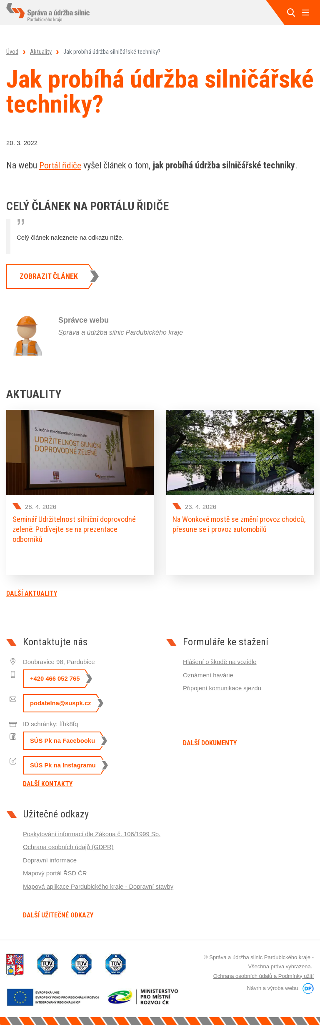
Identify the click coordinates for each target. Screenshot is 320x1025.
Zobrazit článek (49, 276)
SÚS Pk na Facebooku (63, 739)
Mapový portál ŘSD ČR (55, 871)
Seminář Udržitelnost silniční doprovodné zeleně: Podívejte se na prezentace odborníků (74, 529)
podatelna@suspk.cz (61, 702)
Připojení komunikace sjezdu (222, 686)
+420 (55, 677)
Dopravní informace (50, 858)
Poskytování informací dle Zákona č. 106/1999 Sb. (92, 832)
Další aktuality (31, 592)
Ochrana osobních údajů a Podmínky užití (263, 974)
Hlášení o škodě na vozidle (220, 660)
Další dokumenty (210, 742)
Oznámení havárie (208, 673)
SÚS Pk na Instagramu (63, 764)
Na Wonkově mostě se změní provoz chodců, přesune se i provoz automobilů (238, 524)
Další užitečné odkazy (58, 913)
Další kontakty (47, 782)
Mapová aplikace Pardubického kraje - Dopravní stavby (99, 883)
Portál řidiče (61, 165)
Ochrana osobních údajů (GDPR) (69, 845)
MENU (305, 12)
